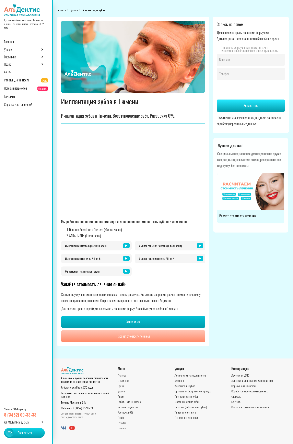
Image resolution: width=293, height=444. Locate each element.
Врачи (121, 386)
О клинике (123, 380)
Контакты (236, 402)
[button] (26, 49)
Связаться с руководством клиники (250, 407)
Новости (122, 428)
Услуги (74, 10)
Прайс (121, 417)
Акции (121, 396)
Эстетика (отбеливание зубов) (191, 407)
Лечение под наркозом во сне (190, 375)
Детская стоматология (186, 417)
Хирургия (179, 380)
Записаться (133, 321)
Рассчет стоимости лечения (133, 336)
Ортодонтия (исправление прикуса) (193, 391)
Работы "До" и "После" (130, 402)
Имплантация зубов (94, 10)
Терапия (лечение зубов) (187, 402)
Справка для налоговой (244, 386)
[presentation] (248, 90)
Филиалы (236, 396)
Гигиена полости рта (185, 412)
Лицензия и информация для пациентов (252, 380)
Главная (61, 10)
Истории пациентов (128, 407)
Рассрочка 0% (125, 412)
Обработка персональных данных (249, 391)
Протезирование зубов (186, 396)
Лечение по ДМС (240, 375)
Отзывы (122, 423)
